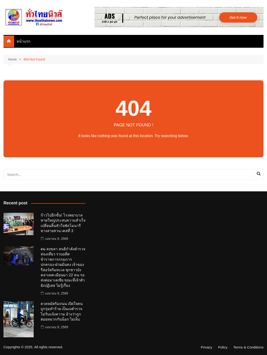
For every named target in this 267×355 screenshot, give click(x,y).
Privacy (206, 347)
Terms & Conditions (248, 347)
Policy (222, 347)
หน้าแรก (23, 41)
